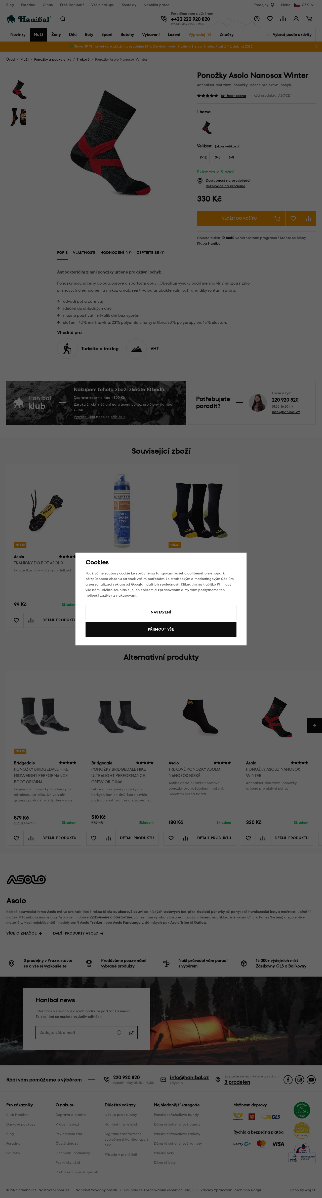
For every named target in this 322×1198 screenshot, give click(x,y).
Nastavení (161, 612)
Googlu (137, 584)
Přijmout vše (161, 629)
